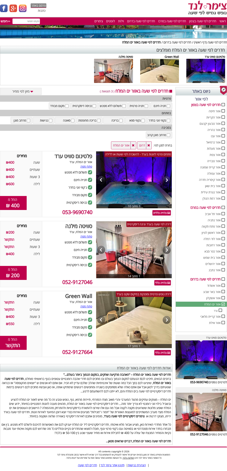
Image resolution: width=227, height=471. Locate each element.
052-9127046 (77, 282)
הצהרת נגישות (137, 465)
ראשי (222, 21)
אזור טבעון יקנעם (210, 124)
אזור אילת (215, 323)
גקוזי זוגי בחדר (160, 120)
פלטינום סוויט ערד (215, 57)
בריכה (117, 120)
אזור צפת (215, 155)
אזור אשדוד (214, 286)
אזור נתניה (214, 220)
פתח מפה (86, 166)
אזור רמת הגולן (212, 198)
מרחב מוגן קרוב (159, 135)
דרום (142, 145)
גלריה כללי (162, 283)
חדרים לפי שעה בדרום (141, 21)
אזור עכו (216, 136)
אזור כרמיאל (213, 142)
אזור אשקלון (213, 298)
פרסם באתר (38, 5)
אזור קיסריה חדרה (210, 180)
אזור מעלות (214, 148)
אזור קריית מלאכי (210, 317)
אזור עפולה (214, 173)
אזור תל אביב (213, 214)
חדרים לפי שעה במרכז (172, 21)
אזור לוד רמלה (212, 239)
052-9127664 (77, 352)
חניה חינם (162, 106)
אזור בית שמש (212, 258)
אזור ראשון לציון (211, 233)
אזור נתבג (215, 270)
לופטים (110, 21)
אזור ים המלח (212, 304)
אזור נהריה (214, 130)
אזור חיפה (215, 111)
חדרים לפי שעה (217, 42)
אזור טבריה (214, 161)
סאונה (69, 120)
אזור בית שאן (213, 186)
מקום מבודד (59, 106)
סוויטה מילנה (126, 57)
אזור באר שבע (212, 292)
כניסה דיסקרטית (84, 106)
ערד (216, 310)
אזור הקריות (213, 117)
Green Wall (172, 57)
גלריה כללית (161, 213)
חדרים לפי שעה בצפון (202, 21)
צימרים (98, 21)
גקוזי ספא (137, 120)
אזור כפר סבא (212, 251)
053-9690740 (77, 212)
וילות (121, 21)
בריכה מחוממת (89, 120)
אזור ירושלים (213, 264)
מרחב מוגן (22, 120)
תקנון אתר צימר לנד (112, 465)
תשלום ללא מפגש (113, 106)
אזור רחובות (213, 245)
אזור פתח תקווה (211, 226)
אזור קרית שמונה (210, 167)
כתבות (41, 11)
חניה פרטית (139, 106)
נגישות (46, 120)
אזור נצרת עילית (211, 192)
